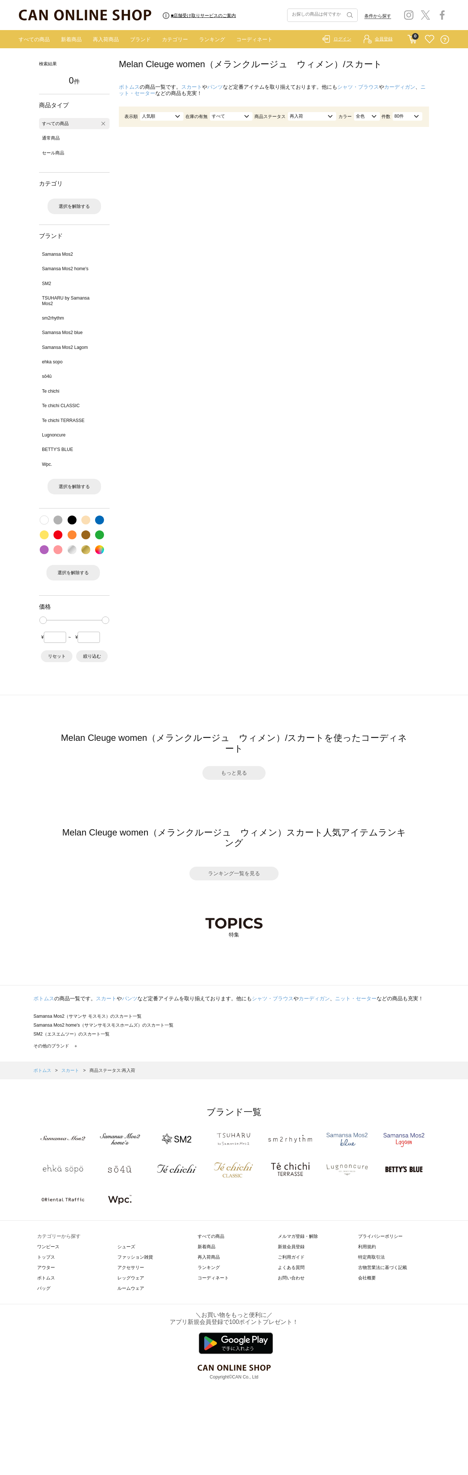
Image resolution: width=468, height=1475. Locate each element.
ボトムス (129, 87)
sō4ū (47, 376)
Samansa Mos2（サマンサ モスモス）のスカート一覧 (87, 1016)
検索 (349, 15)
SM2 (46, 283)
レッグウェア (130, 1278)
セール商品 (53, 153)
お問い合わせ (291, 1278)
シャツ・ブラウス (358, 87)
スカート (191, 87)
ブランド (140, 39)
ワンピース (48, 1246)
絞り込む (92, 656)
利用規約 (367, 1246)
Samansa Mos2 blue (62, 332)
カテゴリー (175, 39)
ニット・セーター (356, 998)
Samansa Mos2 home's (65, 268)
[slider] (43, 620)
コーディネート (254, 39)
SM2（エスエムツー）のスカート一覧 (71, 1034)
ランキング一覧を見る (234, 873)
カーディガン (399, 87)
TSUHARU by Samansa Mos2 (66, 300)
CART (412, 37)
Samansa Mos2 (57, 254)
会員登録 (384, 39)
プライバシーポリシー (380, 1236)
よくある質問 (291, 1267)
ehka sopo (52, 361)
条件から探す (377, 16)
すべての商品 (34, 39)
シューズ (126, 1246)
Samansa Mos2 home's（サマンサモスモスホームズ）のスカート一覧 (103, 1025)
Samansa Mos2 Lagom (65, 347)
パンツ (215, 87)
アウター (46, 1267)
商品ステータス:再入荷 (112, 1070)
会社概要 (367, 1278)
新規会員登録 (291, 1246)
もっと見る (234, 773)
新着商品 (71, 39)
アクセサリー (130, 1267)
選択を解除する (74, 206)
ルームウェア (130, 1288)
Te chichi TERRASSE (63, 420)
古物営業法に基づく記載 (382, 1267)
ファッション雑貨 (135, 1257)
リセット (57, 656)
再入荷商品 (106, 39)
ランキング (212, 39)
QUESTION (445, 39)
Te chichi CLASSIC (60, 405)
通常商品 (51, 138)
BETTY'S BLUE (57, 449)
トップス (46, 1257)
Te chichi (50, 391)
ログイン (342, 39)
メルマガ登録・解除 (298, 1236)
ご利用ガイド (291, 1257)
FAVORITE (429, 39)
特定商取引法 (371, 1257)
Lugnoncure (53, 435)
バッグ (44, 1288)
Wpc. (47, 464)
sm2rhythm (53, 318)
